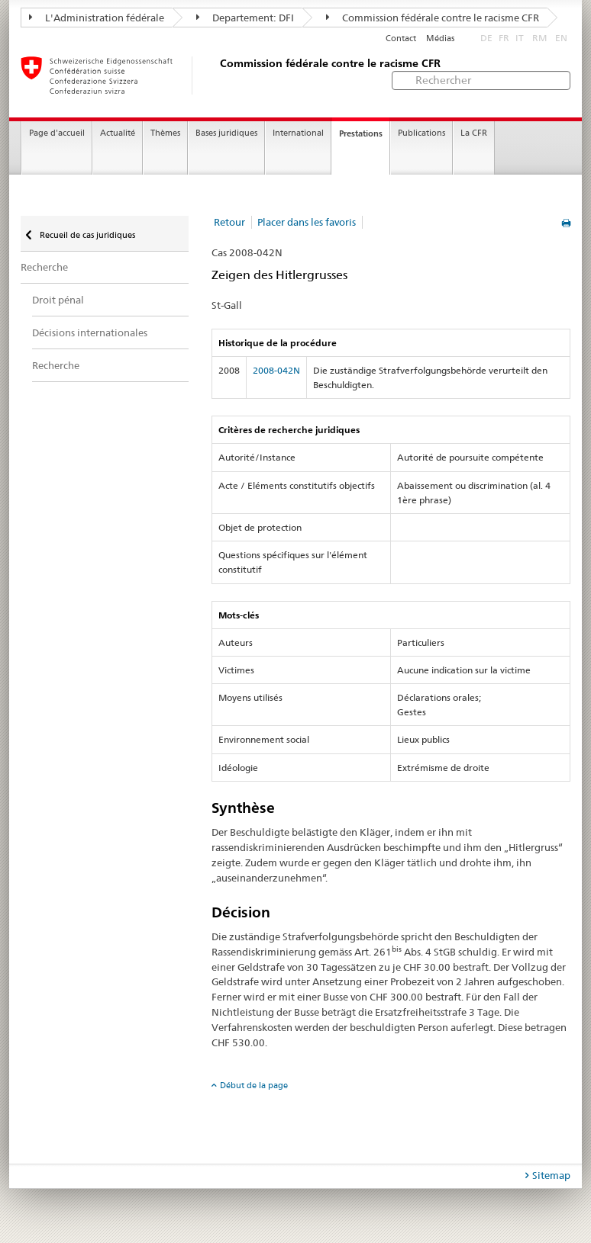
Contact (401, 38)
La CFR (473, 133)
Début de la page (254, 1085)
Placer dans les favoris (306, 222)
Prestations (361, 133)
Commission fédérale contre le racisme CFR (432, 17)
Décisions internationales (89, 332)
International (298, 133)
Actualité (117, 133)
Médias (440, 38)
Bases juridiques (226, 133)
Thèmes (165, 133)
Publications (421, 133)
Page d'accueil (57, 133)
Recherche (44, 267)
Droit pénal (58, 300)
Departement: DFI (245, 17)
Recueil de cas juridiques (86, 235)
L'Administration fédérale (96, 17)
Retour (229, 222)
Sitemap (551, 1175)
